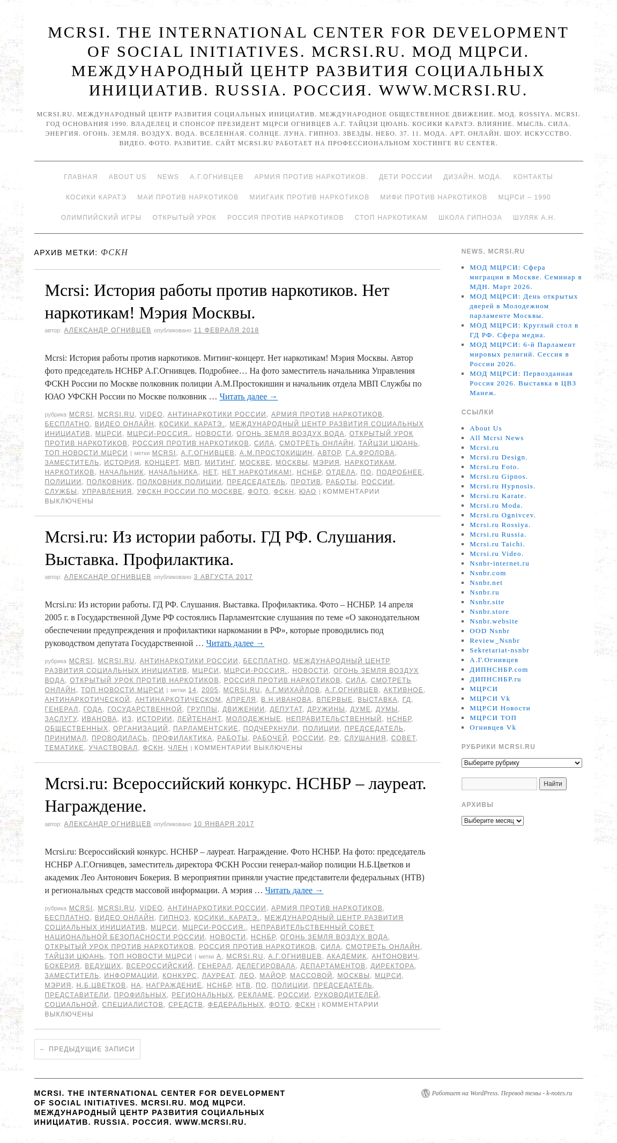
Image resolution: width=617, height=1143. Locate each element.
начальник (122, 472)
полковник (109, 482)
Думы (387, 709)
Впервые (334, 699)
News (168, 177)
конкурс (179, 975)
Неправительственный (334, 719)
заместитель (72, 462)
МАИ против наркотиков (188, 197)
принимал (66, 738)
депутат (286, 709)
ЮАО (307, 491)
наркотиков (70, 472)
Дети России (406, 177)
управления (107, 491)
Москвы (292, 462)
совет (403, 738)
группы (202, 709)
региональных (202, 995)
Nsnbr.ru (485, 592)
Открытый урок (184, 217)
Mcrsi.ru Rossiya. (500, 525)
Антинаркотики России (217, 414)
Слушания (365, 738)
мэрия (326, 462)
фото (258, 491)
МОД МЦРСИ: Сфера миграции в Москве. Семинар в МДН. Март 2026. (526, 277)
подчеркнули (270, 728)
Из (127, 719)
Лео (247, 975)
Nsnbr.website (494, 621)
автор (328, 453)
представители (77, 995)
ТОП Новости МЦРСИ (86, 453)
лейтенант (199, 719)
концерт (162, 462)
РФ (334, 738)
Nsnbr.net (486, 582)
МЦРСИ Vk (490, 698)
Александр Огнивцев (107, 330)
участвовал (113, 748)
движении (243, 709)
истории (155, 719)
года (93, 709)
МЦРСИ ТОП (493, 718)
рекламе (255, 995)
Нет (210, 472)
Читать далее (249, 396)
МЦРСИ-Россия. (159, 433)
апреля (241, 699)
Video (150, 414)
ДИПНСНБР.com (499, 669)
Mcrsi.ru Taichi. (497, 544)
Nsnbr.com (488, 573)
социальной (71, 1004)
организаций (140, 728)
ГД (407, 699)
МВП (192, 462)
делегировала (265, 966)
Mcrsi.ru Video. (497, 554)
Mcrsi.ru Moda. (496, 505)
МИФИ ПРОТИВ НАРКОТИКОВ (433, 197)
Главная (81, 177)
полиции (63, 482)
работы (341, 482)
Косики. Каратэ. (192, 424)
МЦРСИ (108, 433)
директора (392, 966)
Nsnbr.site (487, 602)
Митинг (219, 462)
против (306, 482)
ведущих (103, 966)
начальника (173, 472)
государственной (144, 709)
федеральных (236, 1004)
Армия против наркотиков (327, 414)
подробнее (399, 472)
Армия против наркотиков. (311, 177)
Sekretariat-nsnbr (500, 650)
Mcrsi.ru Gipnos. (499, 476)
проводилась (119, 738)
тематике (64, 748)
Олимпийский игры (101, 217)
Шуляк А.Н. (534, 217)
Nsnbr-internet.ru (500, 563)
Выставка (377, 699)
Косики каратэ (96, 197)
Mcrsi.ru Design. (499, 457)
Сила (264, 443)
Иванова (99, 719)
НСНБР (309, 472)
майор (272, 975)
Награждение (174, 985)
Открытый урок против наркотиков (144, 680)
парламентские (206, 728)
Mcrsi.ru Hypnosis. (503, 486)
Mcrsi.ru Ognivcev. (503, 515)
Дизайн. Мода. (472, 177)
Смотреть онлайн (316, 443)
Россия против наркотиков (285, 217)
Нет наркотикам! (257, 472)
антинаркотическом (178, 699)
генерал (62, 709)
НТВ (243, 985)
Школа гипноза (470, 217)
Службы (61, 491)
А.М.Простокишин (276, 453)
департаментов (333, 966)
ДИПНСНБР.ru (496, 679)
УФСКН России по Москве (190, 491)
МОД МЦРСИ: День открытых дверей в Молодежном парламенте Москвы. (524, 306)
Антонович (394, 956)
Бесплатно (67, 424)
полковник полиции (179, 482)
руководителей (346, 995)
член (178, 748)
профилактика (182, 738)
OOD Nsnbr (490, 631)
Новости (214, 433)
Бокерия (62, 966)
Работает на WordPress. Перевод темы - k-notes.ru (502, 1093)
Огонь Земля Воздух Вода (290, 433)
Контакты (533, 177)
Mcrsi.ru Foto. (494, 467)
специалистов (132, 1004)
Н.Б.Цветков (102, 985)
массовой (311, 975)
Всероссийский (160, 966)
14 (192, 690)
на (136, 985)
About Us (128, 177)
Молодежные (253, 719)
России (377, 482)
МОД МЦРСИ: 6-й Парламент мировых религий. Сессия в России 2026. (523, 354)
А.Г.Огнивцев (216, 177)
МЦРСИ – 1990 (524, 197)
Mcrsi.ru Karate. (498, 496)
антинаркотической (87, 699)
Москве (255, 462)
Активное (403, 690)
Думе (360, 709)
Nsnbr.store (489, 611)
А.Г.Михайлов (293, 690)
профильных (140, 995)
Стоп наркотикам (391, 217)
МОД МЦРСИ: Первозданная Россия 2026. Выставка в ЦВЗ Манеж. (523, 383)
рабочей (270, 738)
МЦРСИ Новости (500, 708)
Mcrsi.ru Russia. (498, 534)
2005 (210, 690)
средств (185, 1004)
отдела (340, 472)
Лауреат (218, 975)
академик (347, 956)
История (122, 462)
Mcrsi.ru (116, 414)
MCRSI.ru (242, 690)
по (366, 472)
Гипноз (174, 918)
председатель (256, 482)
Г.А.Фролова (370, 453)
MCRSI (81, 414)
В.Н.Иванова (286, 699)
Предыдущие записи (87, 1049)
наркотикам (370, 462)
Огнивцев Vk (493, 727)
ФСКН (284, 491)
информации (131, 975)
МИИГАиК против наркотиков (309, 197)
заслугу (61, 719)
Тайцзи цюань (388, 443)
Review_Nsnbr (495, 640)
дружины (326, 709)
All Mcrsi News (497, 438)
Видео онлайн (124, 424)
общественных (76, 728)
